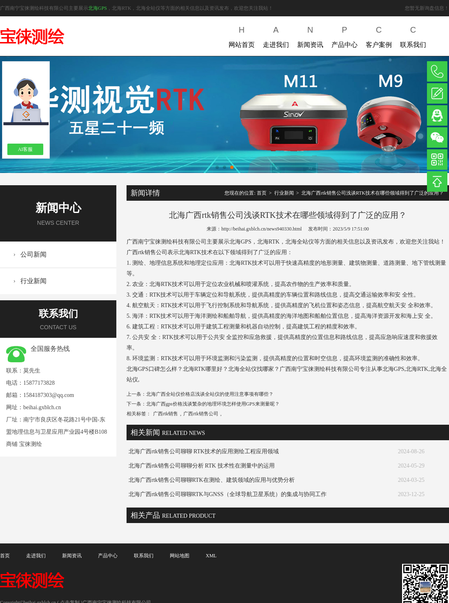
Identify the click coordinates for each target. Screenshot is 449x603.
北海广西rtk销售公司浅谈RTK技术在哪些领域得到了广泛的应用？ (372, 193)
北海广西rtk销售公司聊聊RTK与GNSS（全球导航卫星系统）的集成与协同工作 (228, 494)
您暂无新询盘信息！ (427, 8)
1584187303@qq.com (48, 395)
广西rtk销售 (165, 414)
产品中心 (344, 35)
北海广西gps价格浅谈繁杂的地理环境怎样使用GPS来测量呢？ (213, 404)
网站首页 (242, 35)
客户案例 (379, 35)
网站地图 (179, 556)
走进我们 (276, 35)
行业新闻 (33, 280)
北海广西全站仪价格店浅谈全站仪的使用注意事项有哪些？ (209, 394)
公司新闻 (33, 254)
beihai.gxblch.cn (42, 407)
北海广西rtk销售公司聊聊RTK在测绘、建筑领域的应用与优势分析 (212, 480)
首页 (262, 193)
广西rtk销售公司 (200, 414)
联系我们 (413, 35)
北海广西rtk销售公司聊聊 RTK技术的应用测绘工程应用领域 (204, 451)
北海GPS (97, 8)
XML (211, 556)
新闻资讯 (310, 35)
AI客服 (25, 149)
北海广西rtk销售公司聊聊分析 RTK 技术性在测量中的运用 (202, 466)
